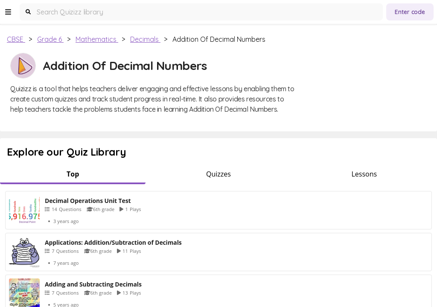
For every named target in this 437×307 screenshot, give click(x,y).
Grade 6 (50, 39)
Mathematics (97, 39)
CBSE (16, 39)
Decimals (145, 39)
